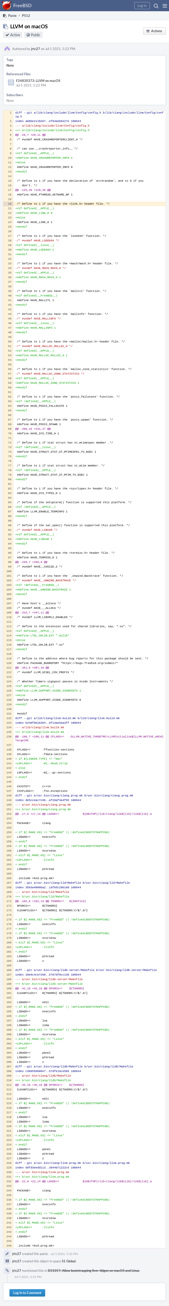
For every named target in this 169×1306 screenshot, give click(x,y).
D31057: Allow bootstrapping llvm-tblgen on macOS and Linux (93, 1270)
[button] (165, 5)
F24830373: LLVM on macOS (38, 80)
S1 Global (69, 1261)
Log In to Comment (27, 1292)
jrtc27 (35, 48)
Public (35, 34)
